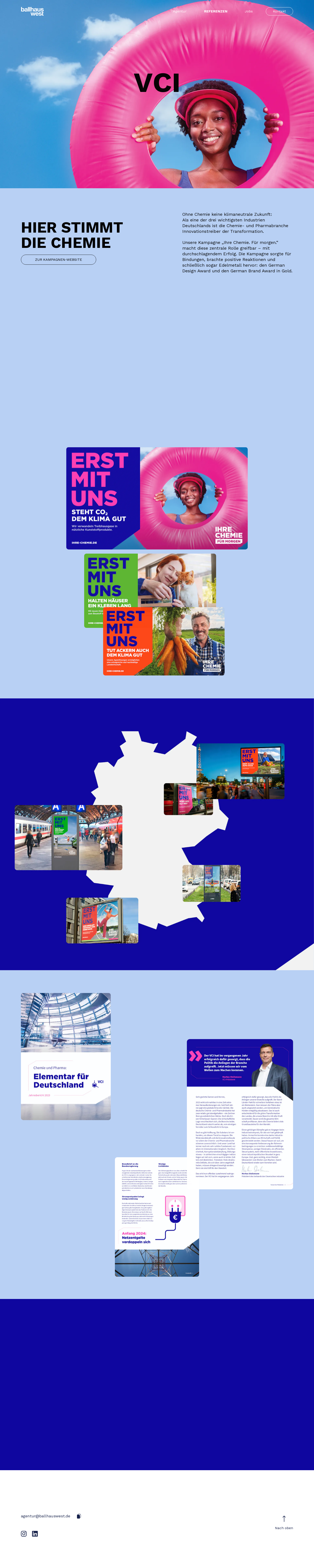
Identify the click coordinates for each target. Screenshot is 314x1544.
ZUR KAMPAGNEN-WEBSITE (58, 259)
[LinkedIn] (35, 1533)
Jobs (249, 11)
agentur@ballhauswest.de (45, 1516)
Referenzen (215, 11)
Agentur (180, 11)
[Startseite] (32, 11)
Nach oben (284, 1523)
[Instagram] (24, 1533)
